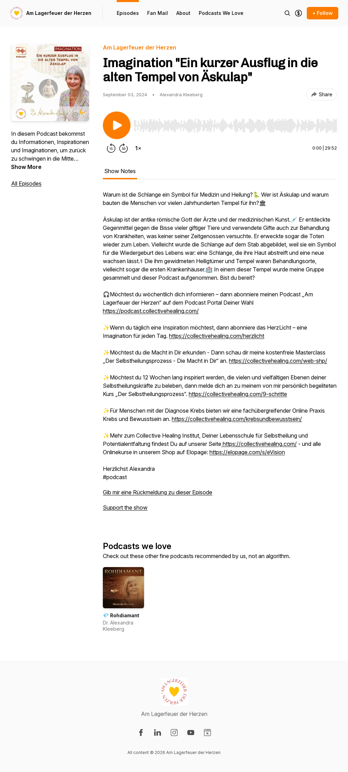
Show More (26, 166)
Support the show (125, 507)
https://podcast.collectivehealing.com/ (151, 310)
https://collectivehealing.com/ (259, 443)
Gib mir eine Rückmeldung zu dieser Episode (157, 492)
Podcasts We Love (221, 13)
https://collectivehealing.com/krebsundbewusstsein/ (237, 418)
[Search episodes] (287, 13)
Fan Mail (157, 13)
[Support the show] (298, 13)
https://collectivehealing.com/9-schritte (238, 394)
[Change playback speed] (138, 148)
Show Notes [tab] (120, 171)
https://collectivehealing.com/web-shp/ (278, 360)
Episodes (128, 13)
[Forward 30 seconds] (123, 148)
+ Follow (322, 13)
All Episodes (26, 183)
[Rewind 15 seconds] (111, 148)
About (183, 13)
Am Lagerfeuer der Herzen (58, 13)
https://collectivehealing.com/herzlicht (216, 335)
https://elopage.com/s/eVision (247, 452)
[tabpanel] (220, 354)
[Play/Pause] (117, 125)
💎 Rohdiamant (121, 615)
